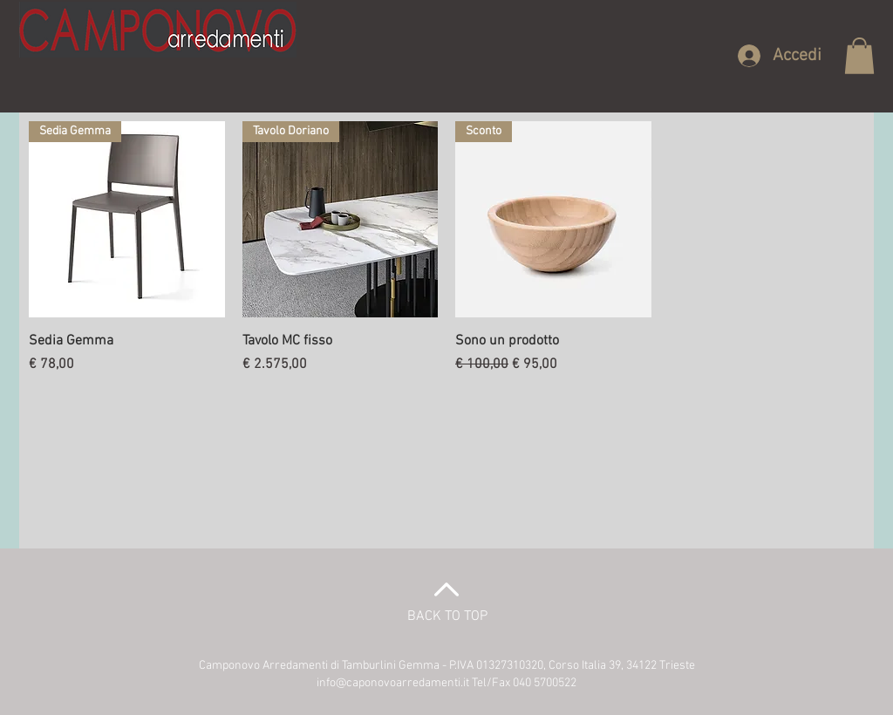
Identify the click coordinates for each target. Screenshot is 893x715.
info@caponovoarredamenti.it (393, 683)
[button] (859, 55)
